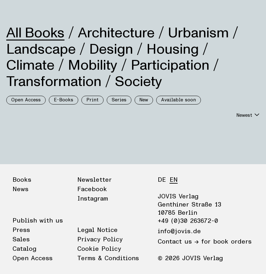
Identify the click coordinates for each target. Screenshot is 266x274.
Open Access (26, 100)
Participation (170, 65)
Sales (21, 239)
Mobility (92, 65)
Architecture (116, 33)
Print (92, 100)
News (39, 11)
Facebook (92, 189)
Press (21, 230)
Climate (30, 65)
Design (111, 49)
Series (119, 100)
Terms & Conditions (108, 258)
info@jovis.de (179, 231)
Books (15, 11)
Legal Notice (97, 230)
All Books (35, 33)
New (144, 100)
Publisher (66, 11)
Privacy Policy (100, 239)
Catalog (24, 249)
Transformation (53, 81)
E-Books (63, 100)
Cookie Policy (99, 249)
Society (138, 81)
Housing (172, 49)
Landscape (41, 49)
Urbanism (198, 33)
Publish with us (38, 221)
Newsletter (94, 180)
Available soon (178, 100)
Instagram (92, 199)
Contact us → (178, 242)
